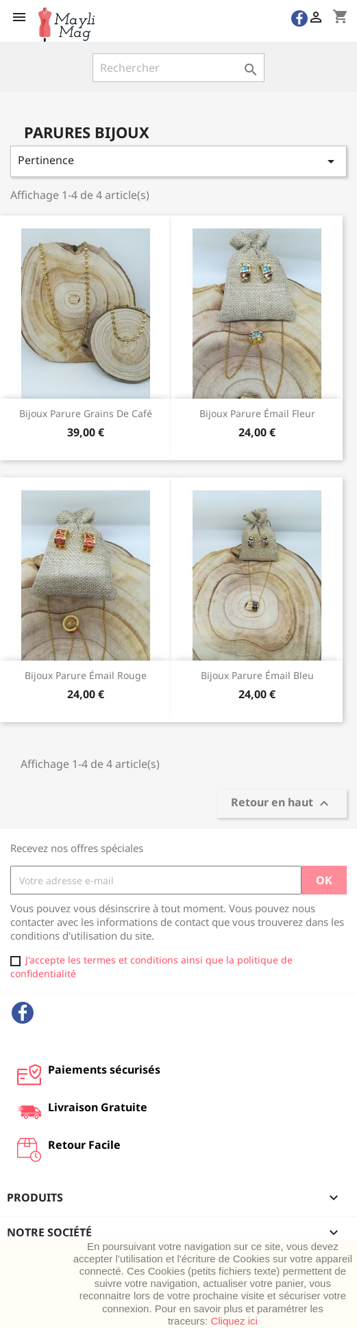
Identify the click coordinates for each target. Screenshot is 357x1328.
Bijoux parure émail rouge (86, 675)
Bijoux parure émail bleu (257, 675)
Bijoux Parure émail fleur (257, 413)
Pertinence (178, 161)
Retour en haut (281, 803)
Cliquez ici (233, 1321)
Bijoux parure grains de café (85, 413)
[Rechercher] (178, 67)
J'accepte (28, 1283)
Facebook (23, 1013)
